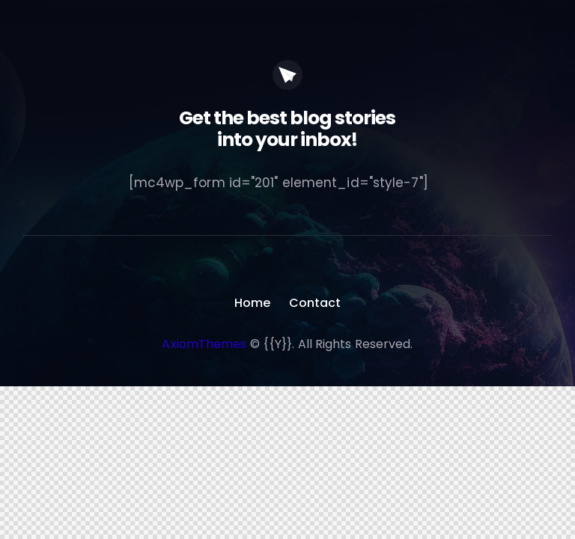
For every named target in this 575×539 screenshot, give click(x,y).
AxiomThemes (204, 344)
